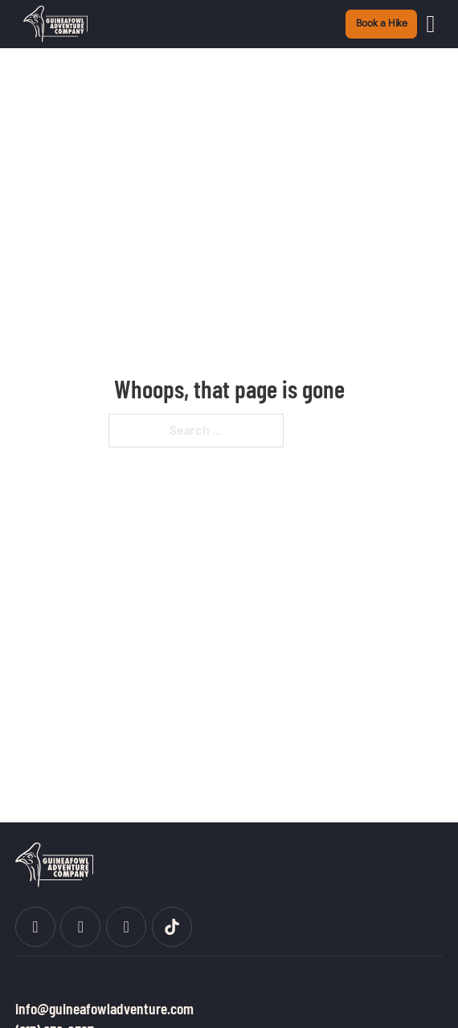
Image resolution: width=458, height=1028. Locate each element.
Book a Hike (382, 23)
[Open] (431, 24)
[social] (35, 927)
